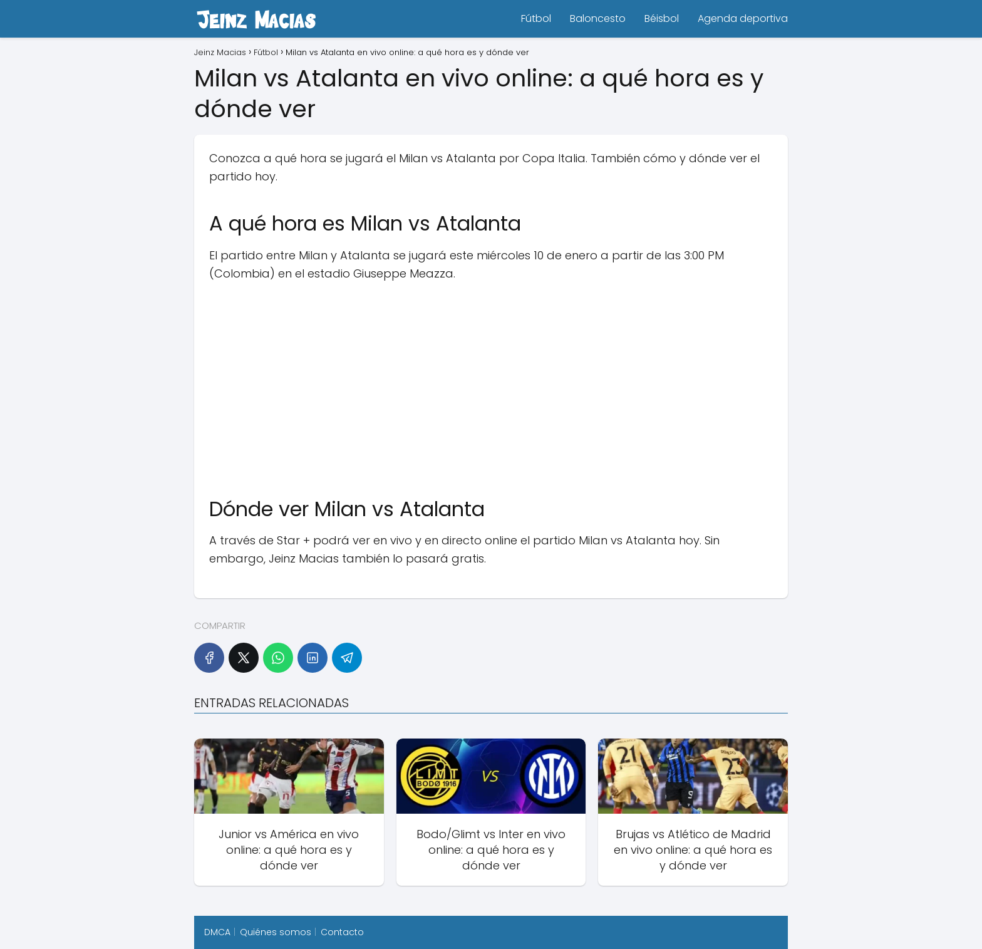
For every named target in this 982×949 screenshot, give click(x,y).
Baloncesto (598, 18)
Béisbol (661, 18)
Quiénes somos (275, 932)
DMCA (217, 932)
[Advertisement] (491, 383)
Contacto (342, 932)
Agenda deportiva (743, 18)
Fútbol (536, 18)
